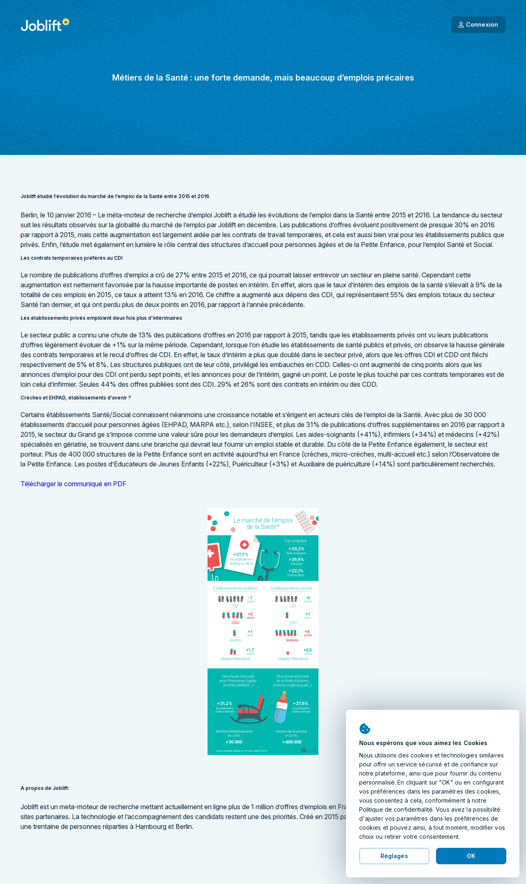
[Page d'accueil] (45, 24)
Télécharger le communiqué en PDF (74, 484)
